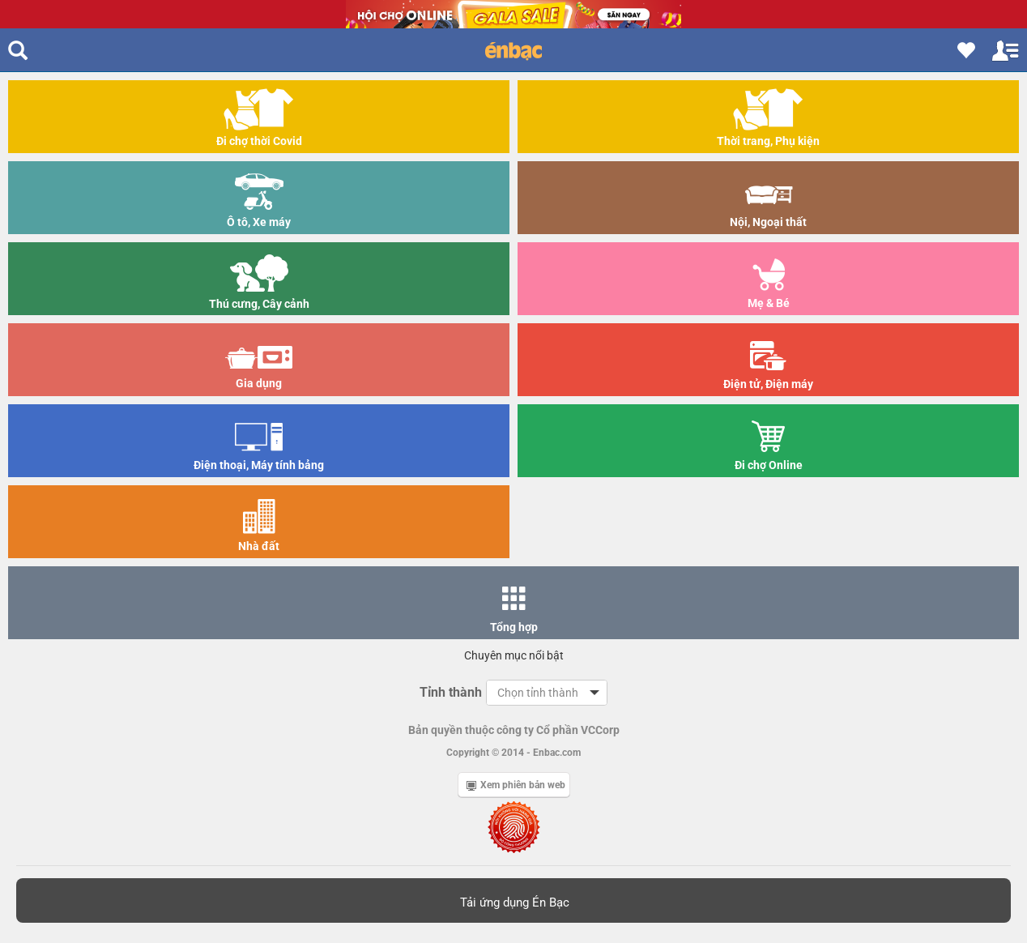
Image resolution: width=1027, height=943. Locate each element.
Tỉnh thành (451, 692)
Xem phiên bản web (516, 785)
